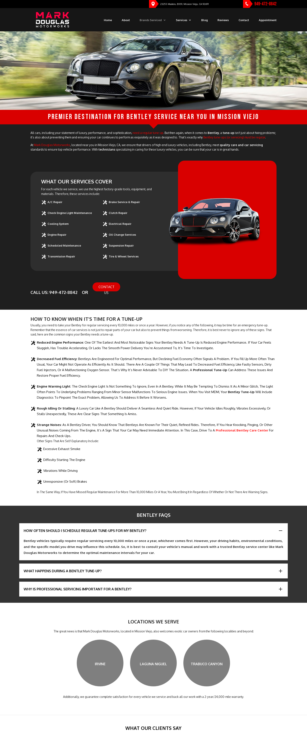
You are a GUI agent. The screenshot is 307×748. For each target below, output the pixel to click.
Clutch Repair (118, 213)
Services (181, 20)
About (126, 20)
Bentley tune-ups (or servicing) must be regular (234, 137)
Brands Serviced (151, 20)
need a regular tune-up (148, 133)
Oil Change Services (122, 234)
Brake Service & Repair (124, 202)
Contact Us (106, 288)
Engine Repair (57, 234)
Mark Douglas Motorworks (52, 145)
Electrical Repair (120, 223)
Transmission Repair (61, 256)
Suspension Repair (121, 245)
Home (108, 20)
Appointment (268, 20)
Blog (204, 20)
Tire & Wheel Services (124, 256)
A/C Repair (55, 202)
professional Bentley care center (242, 430)
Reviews (223, 20)
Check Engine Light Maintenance (70, 213)
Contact (244, 20)
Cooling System (58, 223)
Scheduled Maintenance (64, 245)
